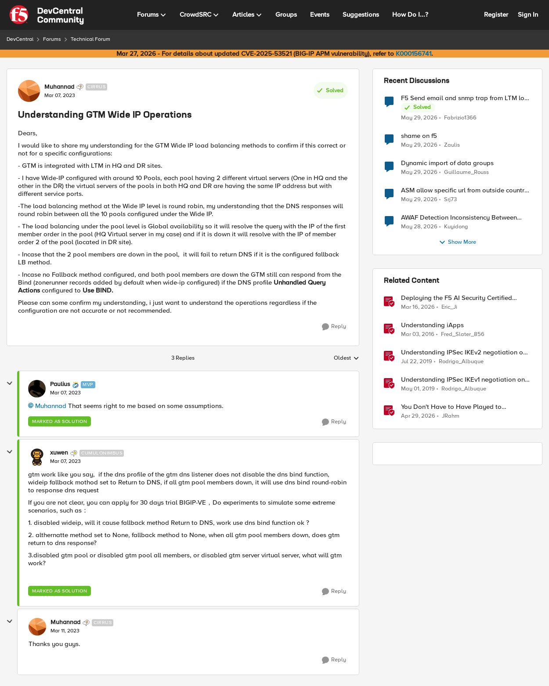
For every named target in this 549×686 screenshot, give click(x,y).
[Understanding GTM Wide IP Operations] (65, 393)
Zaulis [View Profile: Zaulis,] (452, 145)
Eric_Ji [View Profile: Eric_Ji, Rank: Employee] (449, 307)
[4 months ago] (418, 307)
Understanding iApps (432, 325)
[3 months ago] (418, 416)
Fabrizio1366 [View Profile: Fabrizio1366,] (460, 117)
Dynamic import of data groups (447, 163)
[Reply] (334, 326)
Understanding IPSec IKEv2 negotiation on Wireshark (464, 352)
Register (496, 14)
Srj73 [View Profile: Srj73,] (450, 199)
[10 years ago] (417, 334)
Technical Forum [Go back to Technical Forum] (90, 39)
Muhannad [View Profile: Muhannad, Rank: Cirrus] (59, 86)
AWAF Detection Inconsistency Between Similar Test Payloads (459, 217)
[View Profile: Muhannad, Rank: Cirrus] (29, 91)
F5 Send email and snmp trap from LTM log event (464, 98)
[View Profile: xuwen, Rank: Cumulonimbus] (37, 457)
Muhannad (50, 406)
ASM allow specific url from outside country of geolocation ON (464, 190)
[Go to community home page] (47, 14)
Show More (457, 242)
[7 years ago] (416, 361)
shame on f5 (419, 136)
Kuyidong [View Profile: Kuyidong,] (456, 227)
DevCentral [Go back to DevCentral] (20, 39)
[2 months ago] (419, 117)
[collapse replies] (9, 383)
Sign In (528, 14)
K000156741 (413, 54)
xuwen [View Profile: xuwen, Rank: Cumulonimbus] (59, 452)
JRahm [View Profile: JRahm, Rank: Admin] (450, 416)
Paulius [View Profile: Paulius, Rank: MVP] (60, 384)
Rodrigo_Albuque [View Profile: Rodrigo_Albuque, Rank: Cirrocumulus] (461, 361)
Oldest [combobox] (346, 358)
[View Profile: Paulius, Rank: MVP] (37, 388)
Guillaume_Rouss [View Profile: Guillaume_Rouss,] (466, 172)
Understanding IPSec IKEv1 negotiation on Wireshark (463, 379)
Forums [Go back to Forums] (52, 39)
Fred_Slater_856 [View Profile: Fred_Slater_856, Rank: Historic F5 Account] (462, 334)
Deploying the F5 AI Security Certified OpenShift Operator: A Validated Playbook (464, 298)
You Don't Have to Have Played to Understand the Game (451, 407)
